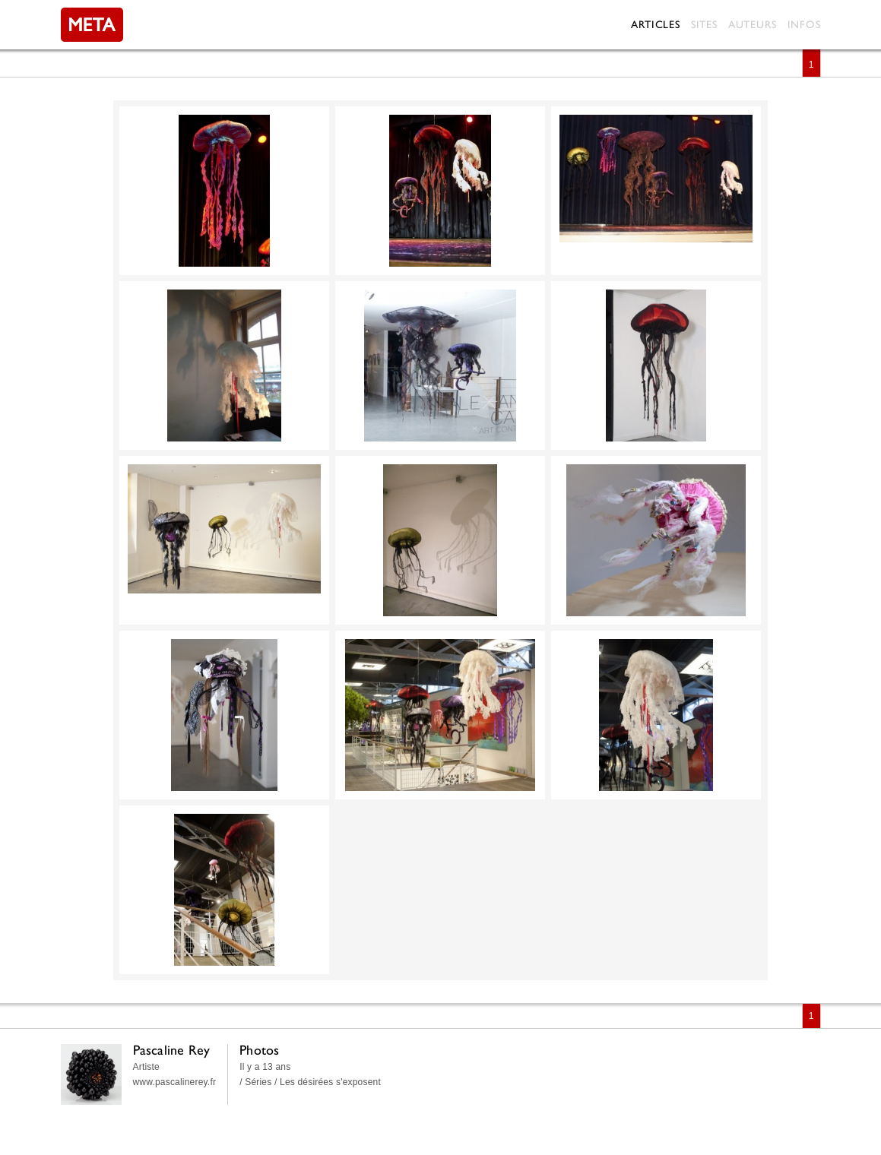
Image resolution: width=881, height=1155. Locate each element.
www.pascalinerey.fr (175, 1082)
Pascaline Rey (172, 1050)
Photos (259, 1050)
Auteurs (752, 24)
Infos (804, 24)
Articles (655, 24)
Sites (704, 24)
